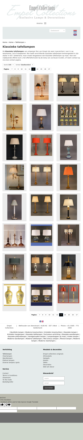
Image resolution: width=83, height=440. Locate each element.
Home (5, 42)
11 (25, 69)
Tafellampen (20, 42)
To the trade (7, 380)
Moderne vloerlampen (46, 341)
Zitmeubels (47, 356)
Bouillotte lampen (17, 332)
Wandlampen (8, 358)
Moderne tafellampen (34, 339)
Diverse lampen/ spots (11, 362)
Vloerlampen (7, 356)
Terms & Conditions (10, 375)
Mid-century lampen (51, 339)
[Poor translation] (7, 405)
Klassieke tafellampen (34, 334)
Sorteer (24, 65)
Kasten (45, 360)
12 (29, 69)
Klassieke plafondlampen (17, 336)
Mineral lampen (66, 339)
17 (49, 69)
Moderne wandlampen (15, 339)
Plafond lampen (8, 360)
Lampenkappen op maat (56, 336)
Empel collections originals (53, 354)
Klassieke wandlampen (70, 334)
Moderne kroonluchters (34, 332)
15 (41, 69)
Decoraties (47, 364)
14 (37, 69)
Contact (5, 373)
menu (41, 23)
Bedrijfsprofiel (8, 382)
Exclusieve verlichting (52, 334)
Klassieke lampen (70, 332)
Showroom (7, 377)
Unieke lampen (73, 336)
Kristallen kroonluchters (53, 332)
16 (45, 69)
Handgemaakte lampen (37, 336)
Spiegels (46, 358)
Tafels (45, 362)
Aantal (9, 65)
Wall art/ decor (48, 367)
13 (33, 69)
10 (21, 69)
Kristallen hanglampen (15, 334)
